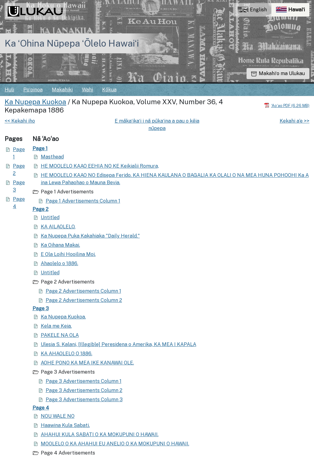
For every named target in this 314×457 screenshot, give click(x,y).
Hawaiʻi (292, 11)
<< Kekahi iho (20, 121)
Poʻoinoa (33, 90)
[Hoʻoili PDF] (286, 105)
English (252, 10)
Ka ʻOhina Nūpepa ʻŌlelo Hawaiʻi (72, 43)
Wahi (87, 90)
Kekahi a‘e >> (294, 121)
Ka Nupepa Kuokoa (35, 102)
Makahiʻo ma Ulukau (278, 73)
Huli (9, 90)
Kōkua (109, 90)
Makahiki (62, 90)
